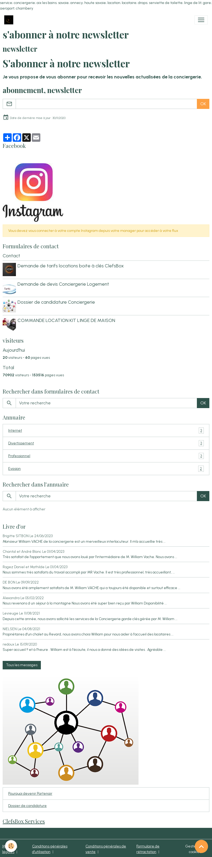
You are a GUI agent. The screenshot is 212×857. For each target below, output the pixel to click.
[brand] (9, 19)
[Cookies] (11, 846)
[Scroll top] (201, 846)
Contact (11, 255)
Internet (106, 429)
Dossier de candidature (27, 804)
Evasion (106, 467)
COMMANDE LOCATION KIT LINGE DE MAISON (67, 319)
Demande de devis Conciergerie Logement (64, 283)
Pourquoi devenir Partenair (30, 791)
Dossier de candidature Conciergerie (57, 301)
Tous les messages (21, 663)
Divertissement (106, 441)
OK (203, 103)
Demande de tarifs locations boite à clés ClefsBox (71, 265)
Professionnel (106, 454)
